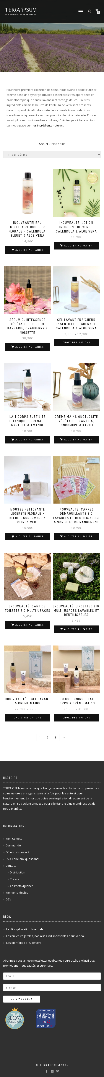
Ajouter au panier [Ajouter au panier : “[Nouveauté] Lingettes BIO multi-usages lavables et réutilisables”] (78, 629)
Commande (13, 845)
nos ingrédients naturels (48, 125)
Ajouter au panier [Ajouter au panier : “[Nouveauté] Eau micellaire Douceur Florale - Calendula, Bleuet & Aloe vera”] (29, 250)
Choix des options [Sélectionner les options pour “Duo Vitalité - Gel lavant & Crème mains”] (27, 717)
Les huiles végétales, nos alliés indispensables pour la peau (46, 936)
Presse (14, 879)
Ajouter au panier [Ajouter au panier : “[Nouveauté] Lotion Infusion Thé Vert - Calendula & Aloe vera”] (78, 245)
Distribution (17, 872)
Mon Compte (14, 839)
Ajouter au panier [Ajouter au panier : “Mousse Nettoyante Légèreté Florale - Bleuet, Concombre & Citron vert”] (29, 536)
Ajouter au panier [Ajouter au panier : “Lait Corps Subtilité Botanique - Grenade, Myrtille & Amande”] (29, 439)
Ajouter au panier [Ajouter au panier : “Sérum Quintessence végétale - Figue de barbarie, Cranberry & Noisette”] (29, 347)
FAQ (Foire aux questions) (22, 859)
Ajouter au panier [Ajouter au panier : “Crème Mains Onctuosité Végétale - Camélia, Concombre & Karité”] (78, 439)
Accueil (44, 144)
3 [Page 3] (55, 737)
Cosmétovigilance (21, 886)
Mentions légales (17, 893)
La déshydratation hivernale (25, 929)
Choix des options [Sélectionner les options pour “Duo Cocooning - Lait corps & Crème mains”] (76, 717)
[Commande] (52, 154)
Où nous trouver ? (17, 852)
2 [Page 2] (47, 737)
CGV (8, 899)
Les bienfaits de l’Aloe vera (24, 943)
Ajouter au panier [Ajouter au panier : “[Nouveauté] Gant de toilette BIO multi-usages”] (29, 625)
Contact (11, 866)
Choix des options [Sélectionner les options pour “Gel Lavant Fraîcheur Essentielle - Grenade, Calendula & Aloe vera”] (76, 342)
